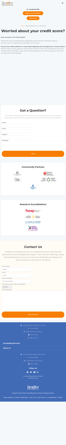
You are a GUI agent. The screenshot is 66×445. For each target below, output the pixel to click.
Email (3, 129)
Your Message (6, 290)
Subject (4, 134)
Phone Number (7, 278)
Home (22, 26)
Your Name (5, 266)
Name (4, 123)
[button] (62, 3)
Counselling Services (11, 343)
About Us (7, 348)
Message (5, 140)
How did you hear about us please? (13, 284)
